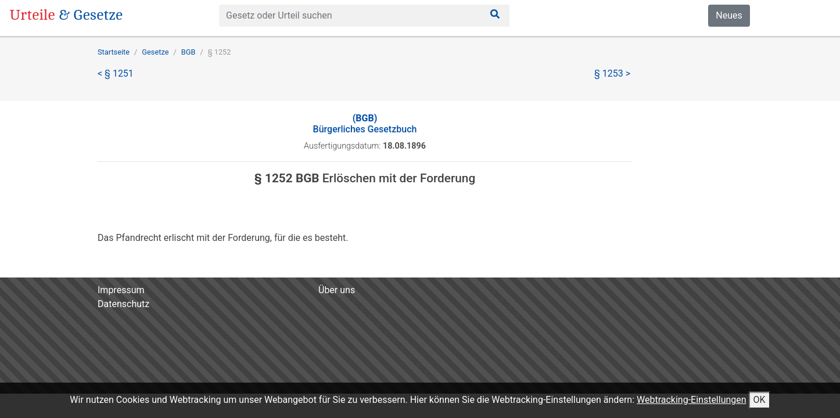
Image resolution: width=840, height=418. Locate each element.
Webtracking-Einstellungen (691, 399)
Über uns (336, 290)
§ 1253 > (612, 73)
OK (759, 399)
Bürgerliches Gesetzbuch (365, 124)
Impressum (121, 290)
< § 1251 (116, 73)
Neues (729, 15)
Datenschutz (123, 303)
